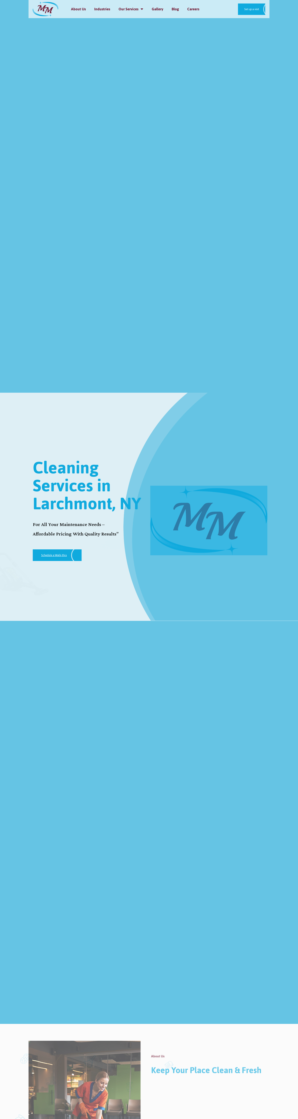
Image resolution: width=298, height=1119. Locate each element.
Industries (102, 9)
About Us (78, 9)
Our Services (131, 9)
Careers (193, 9)
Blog (175, 9)
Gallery (157, 9)
